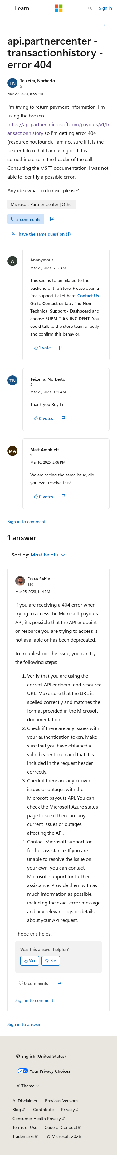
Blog (16, 1109)
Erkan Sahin (38, 579)
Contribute (43, 1109)
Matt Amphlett (44, 449)
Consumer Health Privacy (36, 1118)
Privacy (68, 1109)
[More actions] (104, 24)
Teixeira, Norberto (37, 81)
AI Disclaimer (24, 1101)
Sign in (105, 8)
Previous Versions (61, 1101)
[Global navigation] (6, 8)
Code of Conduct (61, 1127)
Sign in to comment (26, 521)
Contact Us (88, 295)
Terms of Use (24, 1127)
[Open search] (90, 8)
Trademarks (23, 1136)
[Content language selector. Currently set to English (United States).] (41, 1056)
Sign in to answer (24, 1024)
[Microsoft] (59, 8)
